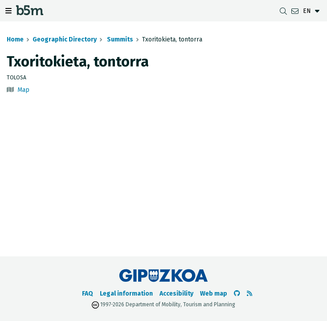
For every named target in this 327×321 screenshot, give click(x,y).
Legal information (126, 293)
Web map (213, 293)
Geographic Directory (65, 39)
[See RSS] (249, 293)
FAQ (87, 293)
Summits (119, 39)
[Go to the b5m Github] (237, 293)
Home (15, 39)
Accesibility (176, 293)
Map (23, 90)
